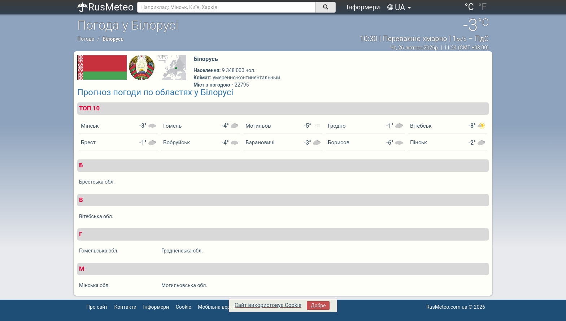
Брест (88, 142)
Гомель (172, 126)
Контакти (125, 307)
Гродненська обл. (182, 251)
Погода (85, 39)
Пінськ (418, 142)
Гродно (337, 126)
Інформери (363, 7)
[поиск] (325, 7)
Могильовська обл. (184, 285)
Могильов (258, 126)
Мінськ (90, 126)
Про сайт (97, 307)
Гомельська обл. (98, 251)
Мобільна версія (217, 307)
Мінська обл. (94, 285)
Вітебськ (421, 126)
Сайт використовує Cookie (268, 305)
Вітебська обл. (96, 216)
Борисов (338, 142)
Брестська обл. (97, 182)
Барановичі (259, 142)
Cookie (183, 307)
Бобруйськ (176, 142)
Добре (318, 305)
